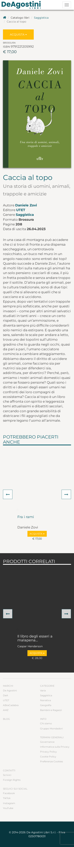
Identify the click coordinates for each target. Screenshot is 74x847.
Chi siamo (46, 723)
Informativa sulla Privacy (54, 746)
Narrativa (45, 700)
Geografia (45, 705)
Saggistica (41, 17)
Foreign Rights (12, 779)
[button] (7, 494)
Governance (47, 741)
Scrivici (7, 774)
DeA (5, 695)
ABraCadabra (11, 705)
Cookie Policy (48, 756)
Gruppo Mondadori (51, 728)
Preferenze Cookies (51, 761)
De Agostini (10, 690)
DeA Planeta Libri (22, 5)
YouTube (8, 808)
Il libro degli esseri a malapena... (34, 638)
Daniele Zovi (26, 205)
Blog (6, 718)
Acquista (18, 34)
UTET (20, 210)
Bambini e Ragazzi (51, 710)
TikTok (6, 798)
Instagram (9, 803)
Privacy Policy (48, 751)
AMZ (5, 710)
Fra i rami (25, 517)
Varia (43, 690)
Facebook (9, 793)
